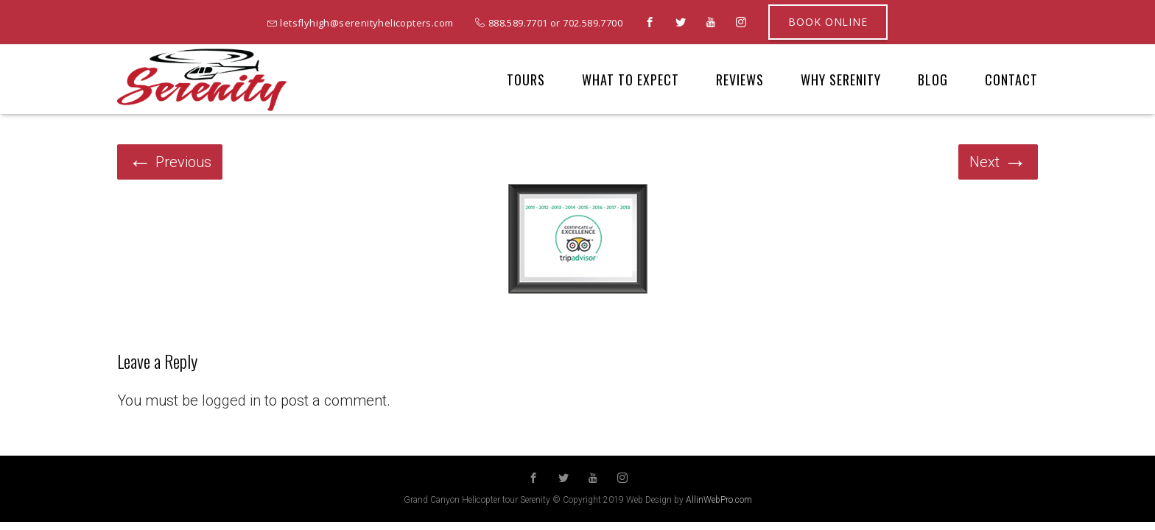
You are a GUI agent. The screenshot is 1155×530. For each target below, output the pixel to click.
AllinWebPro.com (719, 500)
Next (998, 162)
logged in (231, 400)
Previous (169, 162)
